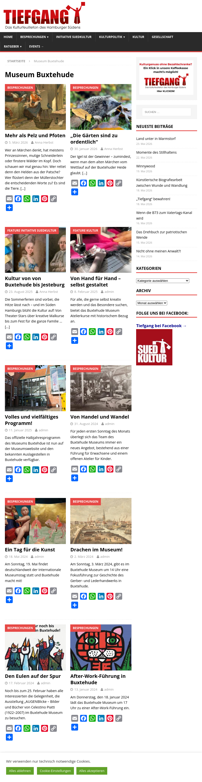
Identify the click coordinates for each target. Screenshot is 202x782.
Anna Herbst (44, 142)
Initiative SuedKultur (74, 37)
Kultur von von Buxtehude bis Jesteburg (35, 281)
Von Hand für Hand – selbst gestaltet (95, 281)
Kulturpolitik (110, 37)
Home (8, 37)
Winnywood (145, 166)
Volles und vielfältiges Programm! (31, 419)
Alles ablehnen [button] (20, 771)
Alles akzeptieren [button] (92, 771)
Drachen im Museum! (96, 549)
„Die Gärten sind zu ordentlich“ (94, 138)
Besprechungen (33, 37)
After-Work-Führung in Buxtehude (98, 679)
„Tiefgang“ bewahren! (153, 199)
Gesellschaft (162, 37)
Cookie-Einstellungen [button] (55, 771)
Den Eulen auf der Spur (33, 676)
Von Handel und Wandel (99, 416)
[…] (23, 188)
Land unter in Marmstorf (156, 138)
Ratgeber (11, 46)
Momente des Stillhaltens (156, 152)
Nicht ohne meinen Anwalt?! (158, 251)
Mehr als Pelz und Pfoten (35, 135)
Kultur (138, 37)
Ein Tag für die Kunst (30, 549)
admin (109, 291)
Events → (36, 46)
